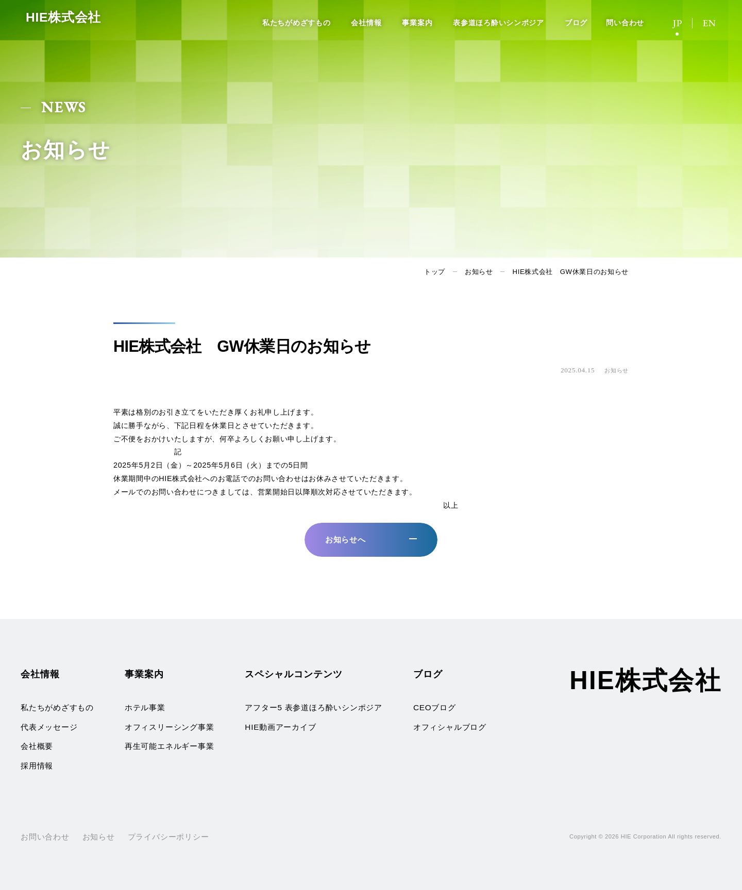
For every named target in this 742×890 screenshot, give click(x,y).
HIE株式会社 (79, 21)
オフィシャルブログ (449, 727)
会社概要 (37, 746)
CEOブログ (434, 707)
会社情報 (366, 23)
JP (677, 23)
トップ (434, 272)
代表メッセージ (49, 727)
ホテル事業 (145, 707)
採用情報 (37, 765)
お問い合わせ (45, 836)
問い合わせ (625, 23)
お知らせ (479, 272)
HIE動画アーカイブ (280, 727)
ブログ (576, 23)
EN (709, 23)
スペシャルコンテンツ (293, 674)
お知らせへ (345, 539)
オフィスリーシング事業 (169, 727)
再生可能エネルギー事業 (169, 746)
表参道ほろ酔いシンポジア (498, 23)
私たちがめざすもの (296, 23)
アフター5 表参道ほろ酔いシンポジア (313, 707)
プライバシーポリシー (168, 836)
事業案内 (417, 23)
